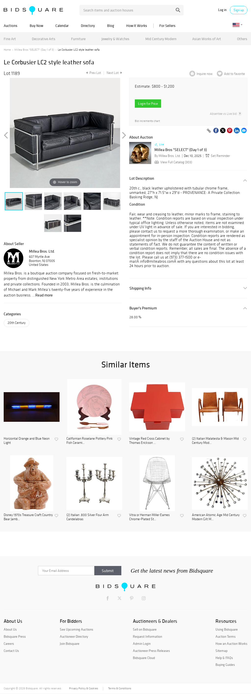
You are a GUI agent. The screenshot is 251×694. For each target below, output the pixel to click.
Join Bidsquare (69, 643)
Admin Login (142, 643)
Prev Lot (93, 73)
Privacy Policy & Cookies (83, 688)
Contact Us (11, 650)
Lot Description (141, 178)
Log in (222, 10)
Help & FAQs (224, 658)
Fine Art (10, 38)
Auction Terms (225, 636)
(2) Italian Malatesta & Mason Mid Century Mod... (215, 441)
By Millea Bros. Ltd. (167, 156)
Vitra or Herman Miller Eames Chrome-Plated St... (149, 517)
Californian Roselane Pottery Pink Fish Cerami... (89, 441)
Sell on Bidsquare (145, 629)
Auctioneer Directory (74, 636)
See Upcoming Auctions (76, 629)
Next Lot (114, 73)
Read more (44, 295)
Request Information (147, 636)
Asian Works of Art (206, 38)
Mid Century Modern (160, 38)
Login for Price (148, 103)
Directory (88, 25)
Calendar (62, 25)
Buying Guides (225, 664)
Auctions (10, 25)
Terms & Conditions (119, 688)
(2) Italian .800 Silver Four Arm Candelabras (87, 517)
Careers (9, 643)
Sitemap (221, 650)
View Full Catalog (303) (173, 162)
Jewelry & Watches (115, 38)
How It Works (136, 25)
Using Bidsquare (226, 629)
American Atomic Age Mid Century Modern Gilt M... (215, 517)
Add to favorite (234, 74)
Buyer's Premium (143, 308)
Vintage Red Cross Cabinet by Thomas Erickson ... (149, 441)
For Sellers (167, 25)
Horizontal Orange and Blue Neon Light (27, 441)
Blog (110, 25)
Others (242, 38)
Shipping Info (140, 288)
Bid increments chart (147, 121)
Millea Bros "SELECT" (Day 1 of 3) (34, 49)
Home (7, 49)
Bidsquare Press (15, 636)
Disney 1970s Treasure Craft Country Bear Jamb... (28, 517)
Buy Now (36, 25)
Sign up (239, 10)
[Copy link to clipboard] (209, 131)
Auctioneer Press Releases (151, 650)
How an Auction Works (231, 643)
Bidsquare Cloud (144, 658)
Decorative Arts (43, 38)
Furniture (78, 38)
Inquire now (205, 74)
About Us (10, 629)
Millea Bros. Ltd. (42, 251)
